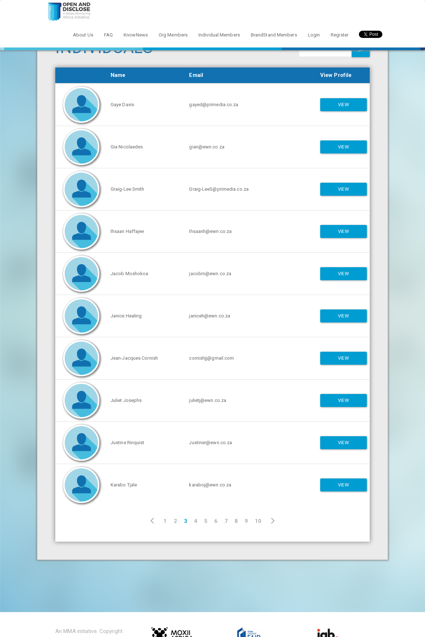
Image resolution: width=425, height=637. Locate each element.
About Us (83, 35)
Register (339, 35)
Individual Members (219, 35)
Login (314, 35)
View (343, 104)
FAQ (108, 35)
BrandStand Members (274, 35)
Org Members (173, 35)
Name (118, 75)
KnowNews (136, 35)
